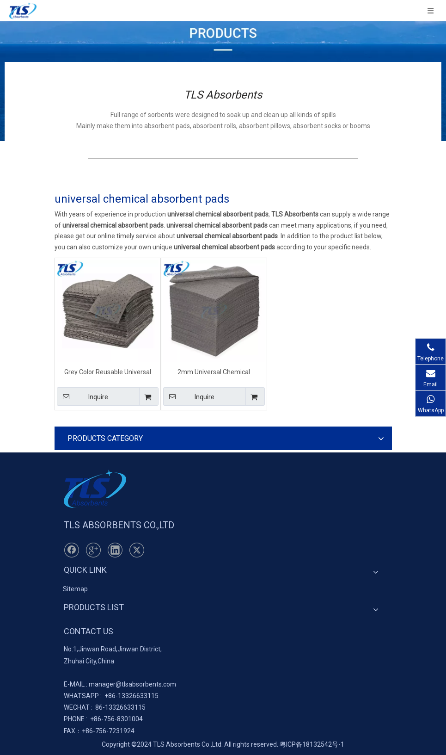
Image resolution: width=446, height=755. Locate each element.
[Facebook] (71, 550)
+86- (111, 695)
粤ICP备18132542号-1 (312, 744)
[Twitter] (136, 550)
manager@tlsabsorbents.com (132, 684)
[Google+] (93, 550)
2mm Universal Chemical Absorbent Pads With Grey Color (213, 371)
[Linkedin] (115, 550)
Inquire (83, 396)
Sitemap (75, 589)
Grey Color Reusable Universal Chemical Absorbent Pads (107, 371)
